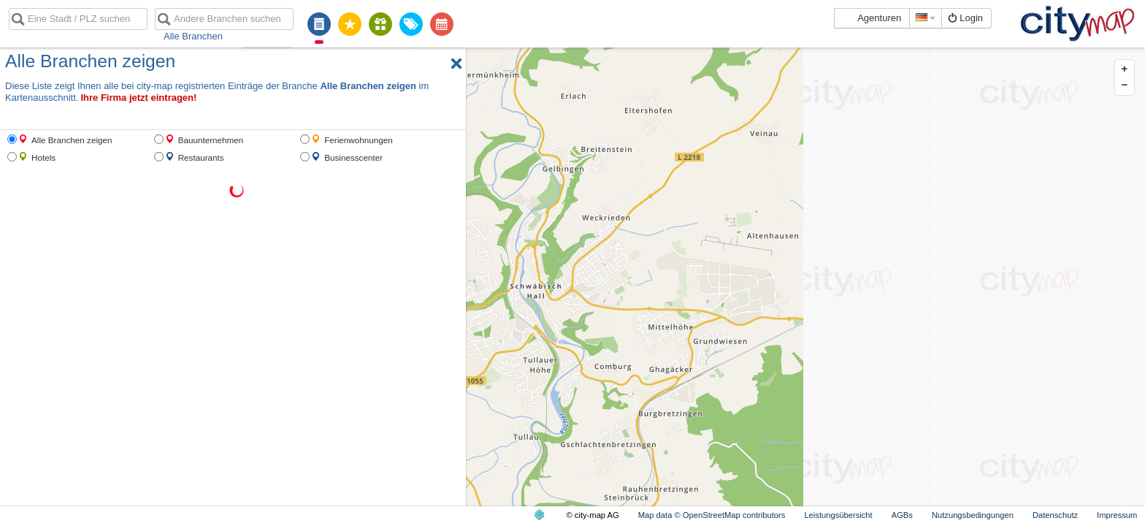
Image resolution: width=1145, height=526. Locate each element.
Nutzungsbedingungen (973, 515)
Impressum (1117, 515)
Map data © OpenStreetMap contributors (712, 515)
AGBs (902, 515)
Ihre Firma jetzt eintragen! (138, 97)
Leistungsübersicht (838, 515)
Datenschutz (1055, 515)
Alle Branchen (193, 36)
